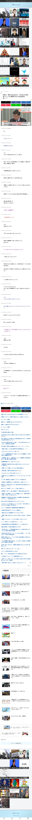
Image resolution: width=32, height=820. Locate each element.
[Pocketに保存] (6, 105)
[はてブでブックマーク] (26, 102)
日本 (6, 403)
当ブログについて (16, 815)
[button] (26, 105)
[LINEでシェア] (16, 105)
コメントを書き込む (16, 743)
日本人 (9, 403)
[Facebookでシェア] (16, 102)
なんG (2, 403)
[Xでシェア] (6, 102)
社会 (12, 403)
